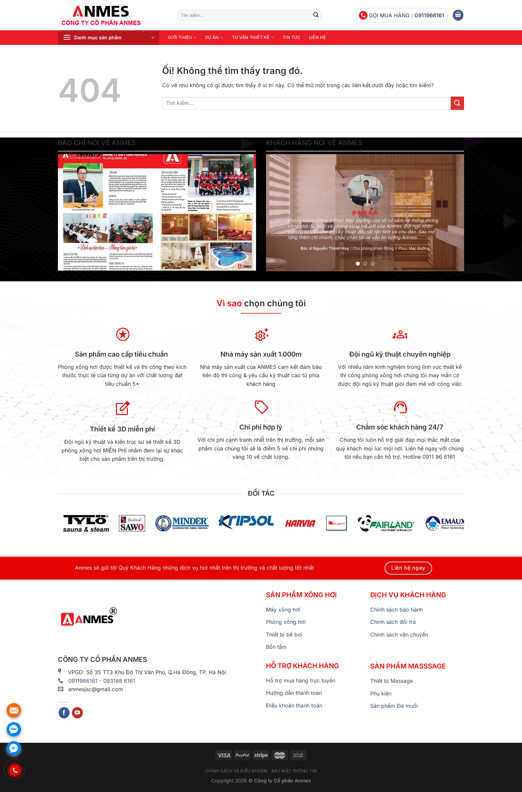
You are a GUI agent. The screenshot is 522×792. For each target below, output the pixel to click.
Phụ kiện (381, 693)
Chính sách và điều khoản (236, 770)
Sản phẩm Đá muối (394, 705)
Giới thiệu (182, 37)
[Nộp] (316, 15)
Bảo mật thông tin (294, 770)
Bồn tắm (276, 647)
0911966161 (429, 15)
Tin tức (291, 37)
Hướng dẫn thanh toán (294, 692)
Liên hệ (317, 37)
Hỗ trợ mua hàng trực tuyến (300, 680)
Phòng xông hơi (286, 622)
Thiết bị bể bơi (284, 634)
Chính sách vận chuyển (399, 634)
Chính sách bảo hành (396, 609)
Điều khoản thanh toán (294, 705)
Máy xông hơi (283, 609)
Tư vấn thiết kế (253, 37)
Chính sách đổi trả (393, 622)
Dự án (214, 37)
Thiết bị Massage (391, 680)
